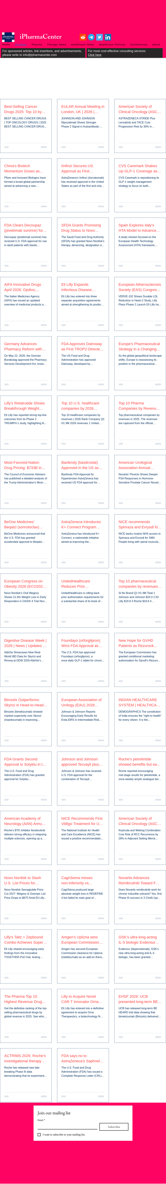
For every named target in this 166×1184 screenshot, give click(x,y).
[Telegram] (91, 37)
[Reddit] (83, 37)
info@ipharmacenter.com (40, 55)
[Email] (66, 1126)
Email (41, 1120)
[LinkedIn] (108, 37)
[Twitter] (99, 37)
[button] (37, 44)
